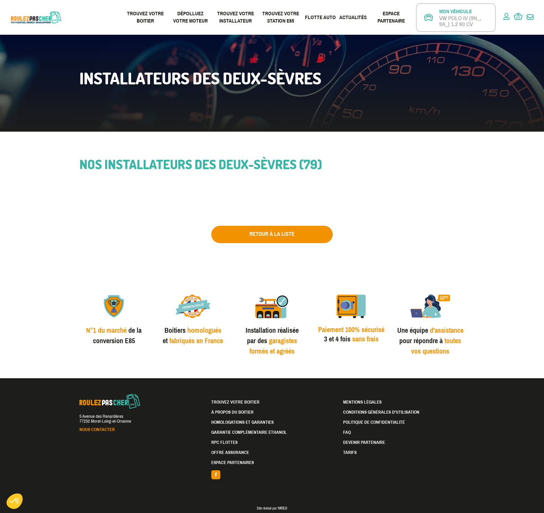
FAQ (347, 432)
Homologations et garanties (242, 422)
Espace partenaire (391, 17)
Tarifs (350, 452)
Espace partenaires (232, 462)
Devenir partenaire (364, 442)
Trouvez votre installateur (235, 17)
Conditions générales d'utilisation (381, 412)
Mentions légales (362, 402)
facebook (272, 474)
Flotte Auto (320, 17)
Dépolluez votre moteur (190, 17)
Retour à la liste (272, 234)
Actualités (353, 17)
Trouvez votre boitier (145, 17)
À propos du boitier (232, 412)
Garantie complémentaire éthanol (249, 432)
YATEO (282, 508)
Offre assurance (230, 452)
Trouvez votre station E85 (280, 17)
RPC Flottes (224, 442)
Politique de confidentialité (374, 422)
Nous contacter (97, 429)
